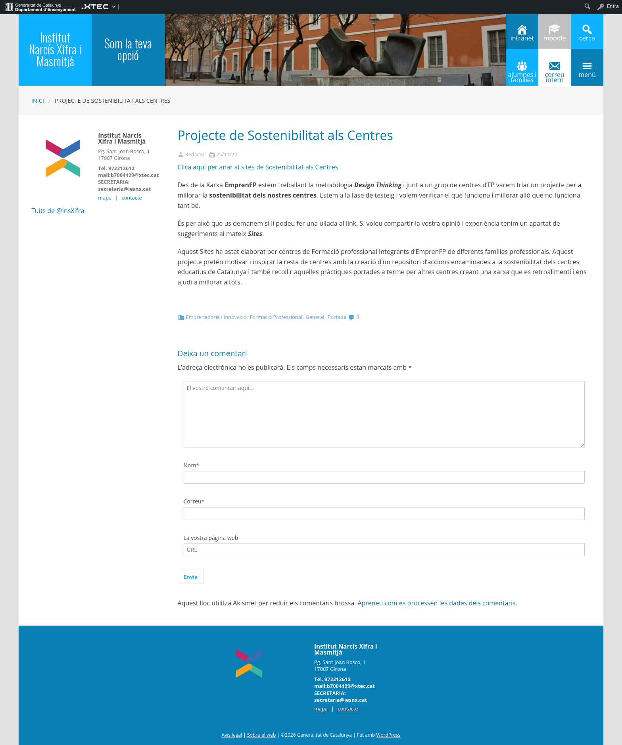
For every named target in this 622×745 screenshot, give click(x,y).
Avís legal (232, 735)
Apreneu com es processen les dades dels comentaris (436, 603)
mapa (104, 197)
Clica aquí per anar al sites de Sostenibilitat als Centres (258, 167)
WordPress (388, 735)
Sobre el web (261, 735)
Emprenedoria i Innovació (216, 317)
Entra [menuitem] (613, 6)
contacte (132, 197)
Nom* (192, 465)
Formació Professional (276, 317)
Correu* (194, 501)
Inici (37, 100)
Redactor (196, 154)
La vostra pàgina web (211, 537)
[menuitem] (40, 6)
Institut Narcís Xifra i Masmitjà (55, 49)
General (314, 317)
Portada (337, 317)
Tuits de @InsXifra (57, 210)
